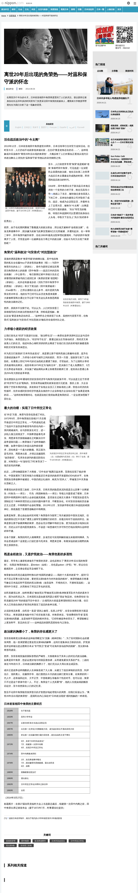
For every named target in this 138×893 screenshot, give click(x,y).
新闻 (73, 9)
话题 (80, 9)
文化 (27, 9)
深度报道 (54, 9)
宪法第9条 (10, 845)
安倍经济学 (10, 841)
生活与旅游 (43, 9)
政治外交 (5, 9)
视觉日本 (64, 9)
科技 (33, 9)
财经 (13, 9)
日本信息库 (89, 9)
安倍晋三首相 (26, 845)
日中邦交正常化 (77, 841)
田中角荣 (25, 841)
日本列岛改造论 (58, 841)
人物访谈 (111, 9)
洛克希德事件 (40, 841)
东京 (119, 9)
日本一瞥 (100, 9)
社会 (20, 9)
